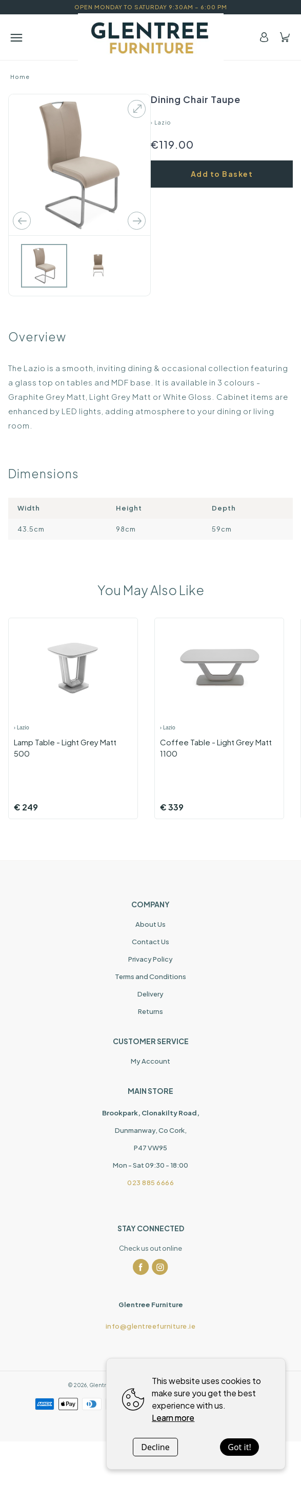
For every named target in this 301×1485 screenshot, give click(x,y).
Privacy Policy (150, 959)
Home (20, 76)
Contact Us (150, 942)
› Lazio (161, 122)
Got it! (239, 1447)
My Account (150, 1061)
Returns (150, 1011)
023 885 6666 (150, 1182)
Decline (155, 1447)
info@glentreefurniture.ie (151, 1326)
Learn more (173, 1417)
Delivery (150, 994)
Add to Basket (222, 173)
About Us (150, 924)
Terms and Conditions (150, 976)
